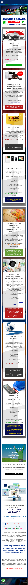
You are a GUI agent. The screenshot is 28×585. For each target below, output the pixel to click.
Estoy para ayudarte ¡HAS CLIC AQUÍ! (14, 473)
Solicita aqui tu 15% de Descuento (14, 64)
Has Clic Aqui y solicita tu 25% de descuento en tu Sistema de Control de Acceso (13, 199)
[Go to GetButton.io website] (3, 583)
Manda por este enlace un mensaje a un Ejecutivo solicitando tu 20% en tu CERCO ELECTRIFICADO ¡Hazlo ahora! (14, 146)
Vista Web (25, 582)
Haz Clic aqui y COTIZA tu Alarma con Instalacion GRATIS (14, 107)
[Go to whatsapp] (3, 580)
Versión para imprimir (6, 580)
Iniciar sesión (24, 580)
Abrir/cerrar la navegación (14, 2)
